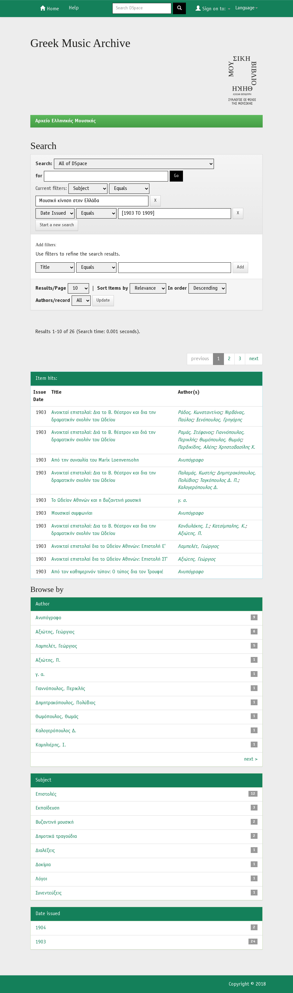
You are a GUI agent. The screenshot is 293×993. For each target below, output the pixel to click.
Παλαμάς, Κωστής (196, 473)
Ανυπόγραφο (190, 460)
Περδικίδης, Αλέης (196, 447)
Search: (43, 163)
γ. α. (182, 500)
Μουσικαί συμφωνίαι (71, 513)
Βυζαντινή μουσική (54, 822)
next (253, 358)
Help (74, 8)
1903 (40, 942)
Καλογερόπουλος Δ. (198, 487)
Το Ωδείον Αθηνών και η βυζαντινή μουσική (96, 500)
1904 (40, 928)
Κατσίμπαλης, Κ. (228, 526)
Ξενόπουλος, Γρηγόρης (219, 420)
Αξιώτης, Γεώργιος (196, 559)
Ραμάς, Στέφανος (195, 432)
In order (177, 288)
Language (246, 8)
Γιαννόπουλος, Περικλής (60, 688)
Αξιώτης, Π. (190, 533)
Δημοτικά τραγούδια (56, 836)
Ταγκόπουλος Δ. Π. (219, 480)
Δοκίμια (43, 864)
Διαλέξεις (45, 850)
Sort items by (112, 288)
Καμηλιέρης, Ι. (50, 745)
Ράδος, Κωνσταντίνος (199, 412)
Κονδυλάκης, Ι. (193, 526)
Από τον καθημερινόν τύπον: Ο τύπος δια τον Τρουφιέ (107, 572)
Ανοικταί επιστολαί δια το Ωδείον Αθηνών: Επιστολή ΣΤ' (109, 559)
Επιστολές (45, 794)
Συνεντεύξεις (48, 893)
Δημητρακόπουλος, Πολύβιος (65, 703)
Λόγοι (41, 879)
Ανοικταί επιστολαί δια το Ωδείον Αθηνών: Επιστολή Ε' (108, 546)
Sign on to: (213, 8)
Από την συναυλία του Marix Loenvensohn (95, 460)
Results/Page (50, 288)
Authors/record (52, 300)
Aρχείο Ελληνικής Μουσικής (65, 121)
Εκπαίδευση (47, 808)
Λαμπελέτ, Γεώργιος (198, 546)
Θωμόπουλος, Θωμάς (220, 440)
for (38, 176)
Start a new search (57, 225)
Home (49, 8)
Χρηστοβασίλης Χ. (236, 447)
